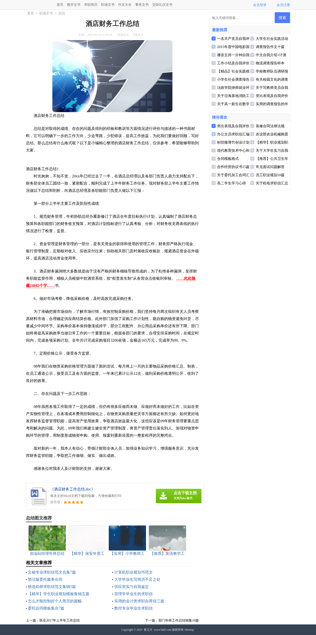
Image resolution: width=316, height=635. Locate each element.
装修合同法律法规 (270, 126)
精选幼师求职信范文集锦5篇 (52, 587)
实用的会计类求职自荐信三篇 (139, 601)
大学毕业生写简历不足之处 (137, 579)
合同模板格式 (228, 159)
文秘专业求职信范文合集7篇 (52, 572)
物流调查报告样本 (270, 63)
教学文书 (73, 4)
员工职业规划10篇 (270, 175)
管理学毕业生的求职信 (133, 594)
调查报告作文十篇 (270, 47)
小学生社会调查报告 (233, 79)
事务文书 (142, 4)
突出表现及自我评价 (272, 96)
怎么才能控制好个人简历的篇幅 (55, 601)
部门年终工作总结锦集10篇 (178, 620)
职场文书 (108, 4)
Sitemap (189, 629)
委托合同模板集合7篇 (46, 608)
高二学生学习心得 (231, 183)
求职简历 (90, 4)
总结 (61, 13)
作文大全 (125, 4)
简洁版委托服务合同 (45, 579)
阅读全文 (123, 34)
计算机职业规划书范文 (133, 572)
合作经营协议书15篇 (233, 167)
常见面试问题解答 (270, 167)
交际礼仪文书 (162, 4)
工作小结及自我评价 (233, 63)
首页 (60, 4)
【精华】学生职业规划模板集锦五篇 (58, 594)
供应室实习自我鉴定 (131, 587)
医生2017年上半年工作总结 (59, 620)
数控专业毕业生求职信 (133, 608)
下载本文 (138, 34)
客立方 (148, 629)
